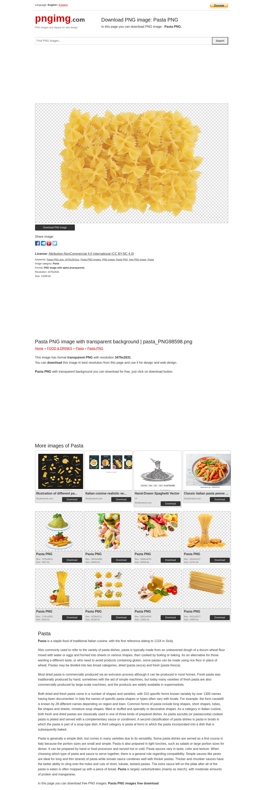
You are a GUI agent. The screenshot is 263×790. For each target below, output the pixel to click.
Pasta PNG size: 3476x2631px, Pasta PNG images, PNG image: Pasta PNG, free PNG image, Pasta (100, 259)
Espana (63, 4)
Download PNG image (55, 227)
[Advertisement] (131, 75)
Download (72, 499)
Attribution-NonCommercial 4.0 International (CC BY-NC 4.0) (91, 253)
